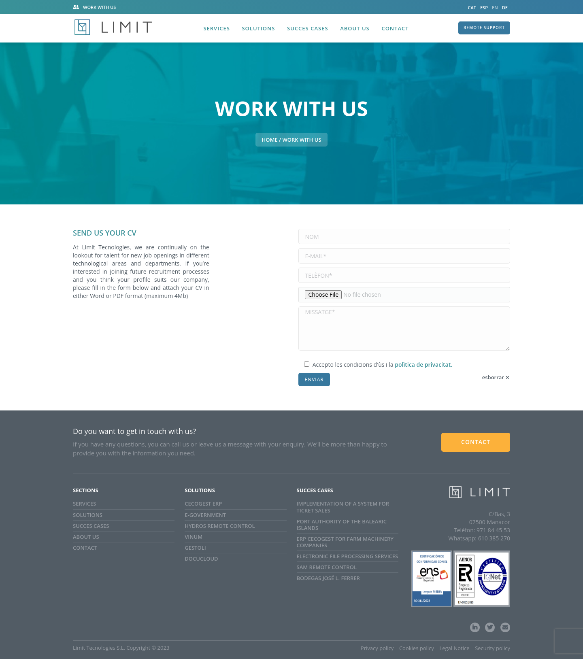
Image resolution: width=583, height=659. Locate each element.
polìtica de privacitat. (423, 364)
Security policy (492, 648)
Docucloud (201, 558)
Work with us (99, 7)
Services (216, 28)
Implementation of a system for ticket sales (343, 507)
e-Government (205, 515)
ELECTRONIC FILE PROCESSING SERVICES (347, 556)
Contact (395, 28)
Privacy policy (377, 648)
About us (355, 28)
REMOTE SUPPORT (484, 27)
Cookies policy (416, 648)
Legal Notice (454, 648)
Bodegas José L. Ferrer (328, 578)
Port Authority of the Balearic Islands (342, 524)
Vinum (193, 536)
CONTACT (475, 442)
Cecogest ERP (203, 503)
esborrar (493, 377)
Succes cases (91, 525)
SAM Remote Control (327, 567)
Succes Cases (307, 28)
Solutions (258, 28)
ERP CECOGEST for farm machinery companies (345, 542)
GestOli (195, 547)
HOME (269, 139)
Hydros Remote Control (220, 525)
